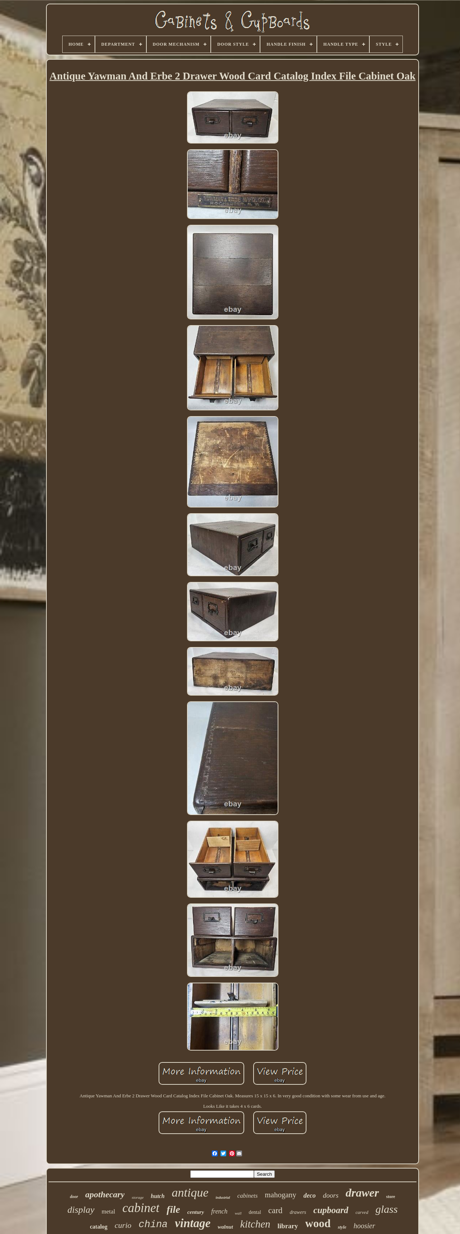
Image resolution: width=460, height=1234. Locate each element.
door (74, 1196)
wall (238, 1213)
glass (386, 1209)
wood (318, 1223)
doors (330, 1195)
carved (362, 1212)
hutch (157, 1196)
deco (310, 1195)
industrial (223, 1197)
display (80, 1210)
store (390, 1196)
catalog (99, 1227)
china (153, 1224)
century (195, 1212)
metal (108, 1211)
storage (138, 1197)
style (342, 1227)
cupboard (330, 1210)
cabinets (247, 1195)
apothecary (104, 1194)
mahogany (280, 1194)
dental (255, 1212)
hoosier (364, 1226)
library (288, 1226)
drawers (298, 1212)
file (173, 1209)
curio (123, 1225)
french (219, 1211)
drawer (362, 1192)
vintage (192, 1223)
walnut (225, 1227)
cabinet (140, 1208)
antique (190, 1192)
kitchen (255, 1224)
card (275, 1210)
